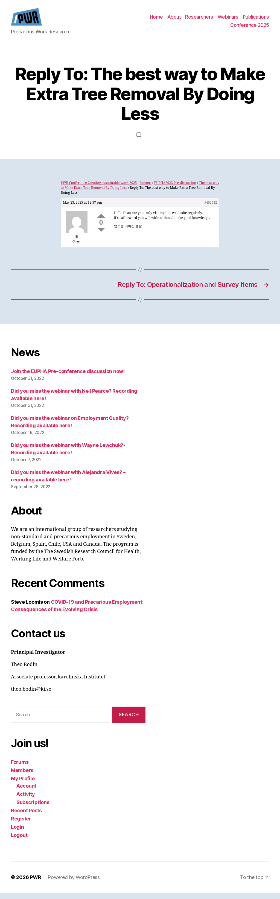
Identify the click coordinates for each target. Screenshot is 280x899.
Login (17, 833)
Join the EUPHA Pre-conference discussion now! (68, 378)
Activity (25, 800)
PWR (35, 883)
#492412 (210, 209)
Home (156, 20)
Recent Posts (26, 817)
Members (22, 776)
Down (101, 236)
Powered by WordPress (74, 883)
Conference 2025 (249, 28)
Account (26, 792)
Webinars (228, 20)
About (174, 20)
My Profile (22, 785)
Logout (19, 841)
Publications (256, 20)
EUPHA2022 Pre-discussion (175, 189)
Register (21, 825)
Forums (145, 189)
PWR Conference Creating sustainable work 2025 (99, 189)
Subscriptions (32, 808)
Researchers (199, 20)
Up (101, 222)
